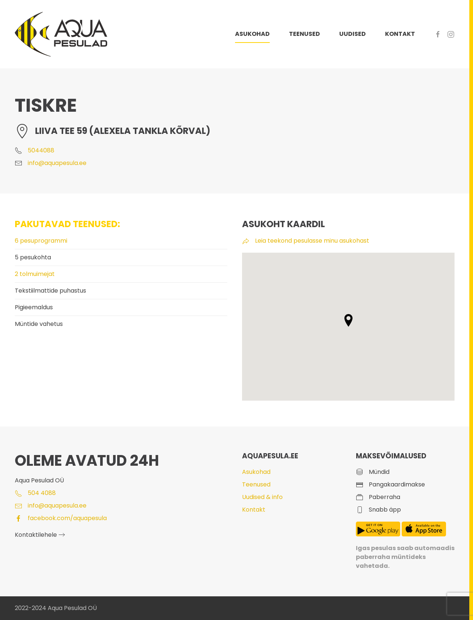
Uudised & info (262, 497)
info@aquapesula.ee (57, 163)
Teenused (256, 484)
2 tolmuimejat (35, 274)
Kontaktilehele (36, 534)
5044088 (41, 150)
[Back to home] (61, 34)
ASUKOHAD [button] (252, 34)
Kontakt (253, 509)
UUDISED (352, 34)
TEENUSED (304, 34)
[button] (348, 320)
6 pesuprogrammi (41, 240)
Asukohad (256, 472)
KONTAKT (400, 34)
